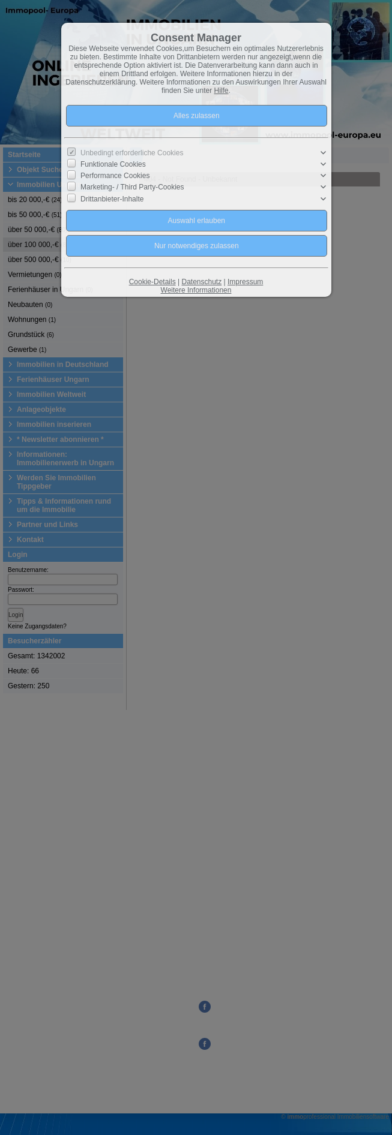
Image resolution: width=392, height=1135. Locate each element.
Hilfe (221, 90)
